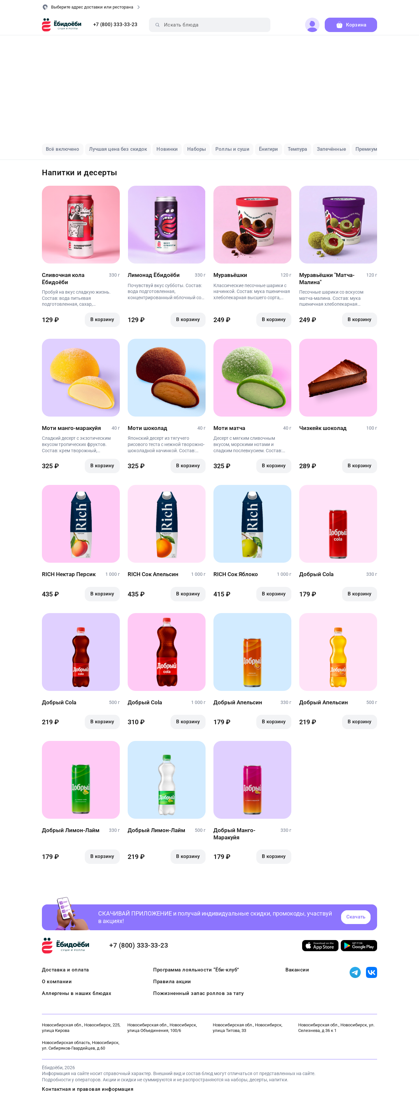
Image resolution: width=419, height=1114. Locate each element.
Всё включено (63, 149)
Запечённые (331, 149)
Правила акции (172, 982)
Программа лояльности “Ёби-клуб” (196, 970)
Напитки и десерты (80, 172)
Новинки (167, 149)
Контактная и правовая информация (87, 1089)
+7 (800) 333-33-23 (115, 24)
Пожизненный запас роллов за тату (198, 993)
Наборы (196, 149)
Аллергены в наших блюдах (76, 993)
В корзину (102, 319)
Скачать (355, 917)
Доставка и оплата (65, 970)
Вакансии (297, 970)
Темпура (297, 149)
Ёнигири (268, 149)
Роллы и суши (232, 149)
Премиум (366, 149)
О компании (57, 982)
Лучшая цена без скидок (118, 149)
